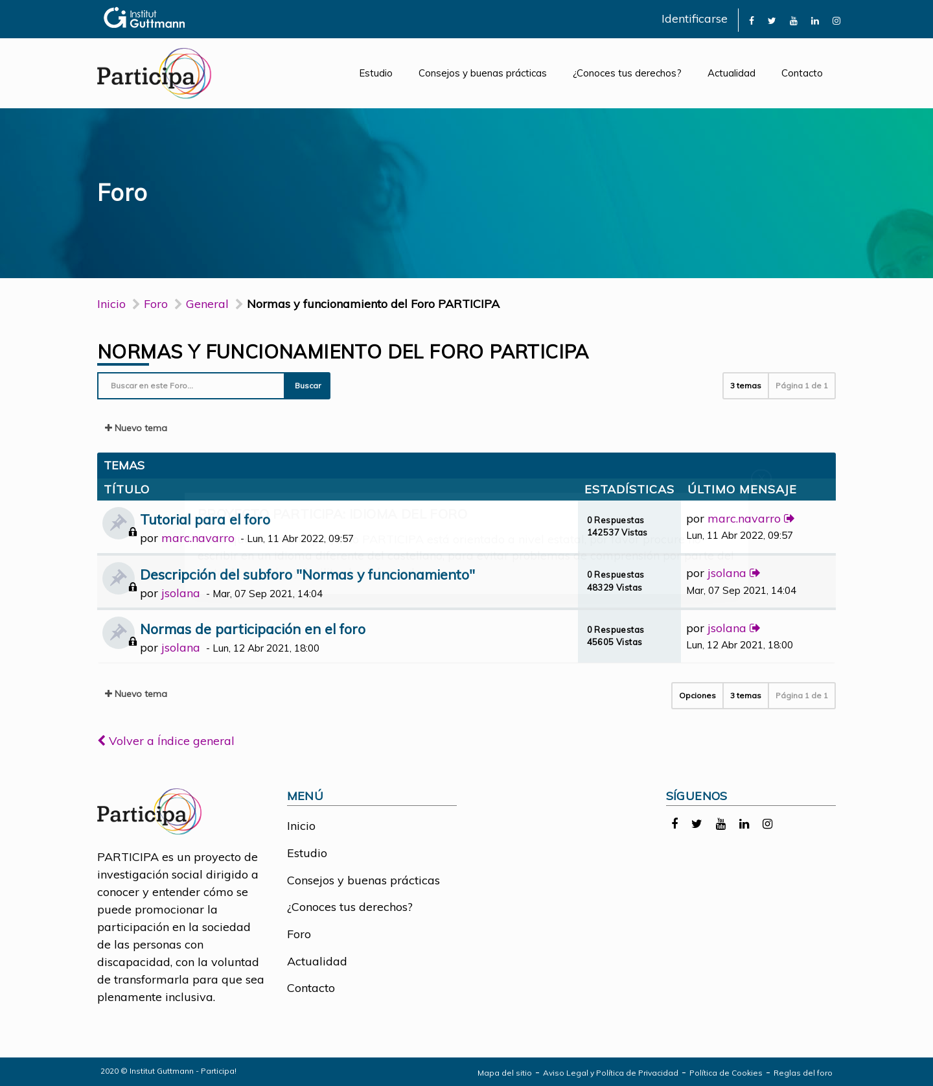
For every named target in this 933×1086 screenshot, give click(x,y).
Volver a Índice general (166, 740)
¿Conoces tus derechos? (627, 73)
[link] (751, 19)
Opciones (697, 695)
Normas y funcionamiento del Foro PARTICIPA (343, 351)
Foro (299, 934)
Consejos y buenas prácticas (483, 73)
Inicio (111, 303)
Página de (802, 385)
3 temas (745, 385)
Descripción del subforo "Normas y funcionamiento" (307, 574)
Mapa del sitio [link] (505, 1073)
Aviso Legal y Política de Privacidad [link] (610, 1073)
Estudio (376, 73)
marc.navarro (198, 537)
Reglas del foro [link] (803, 1073)
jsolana (180, 592)
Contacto (802, 73)
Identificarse (695, 18)
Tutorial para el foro (205, 519)
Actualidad (731, 73)
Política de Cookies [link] (726, 1073)
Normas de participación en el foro (252, 628)
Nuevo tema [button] (136, 428)
